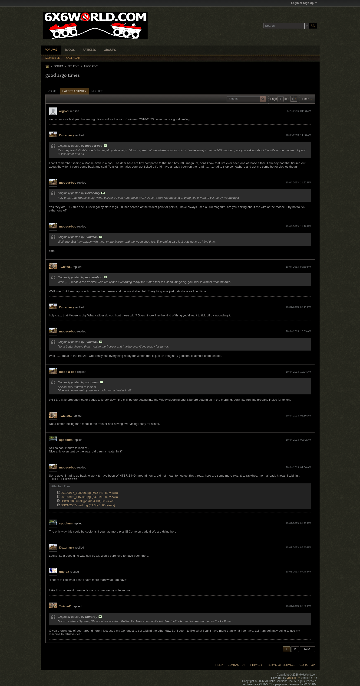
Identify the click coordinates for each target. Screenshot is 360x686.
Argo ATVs (91, 66)
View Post (105, 145)
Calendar (73, 58)
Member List (53, 58)
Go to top (307, 664)
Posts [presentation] (52, 91)
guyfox (64, 571)
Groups (110, 50)
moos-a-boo (67, 182)
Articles (89, 50)
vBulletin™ (293, 677)
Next (307, 649)
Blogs (70, 50)
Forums (51, 50)
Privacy (256, 664)
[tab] (52, 91)
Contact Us (236, 664)
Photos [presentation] (97, 91)
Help (219, 664)
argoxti (64, 111)
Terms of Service (281, 664)
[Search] (286, 26)
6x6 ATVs (73, 66)
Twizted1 (65, 267)
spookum (66, 440)
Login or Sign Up (304, 3)
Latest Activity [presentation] (74, 91)
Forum (58, 66)
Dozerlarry (66, 135)
